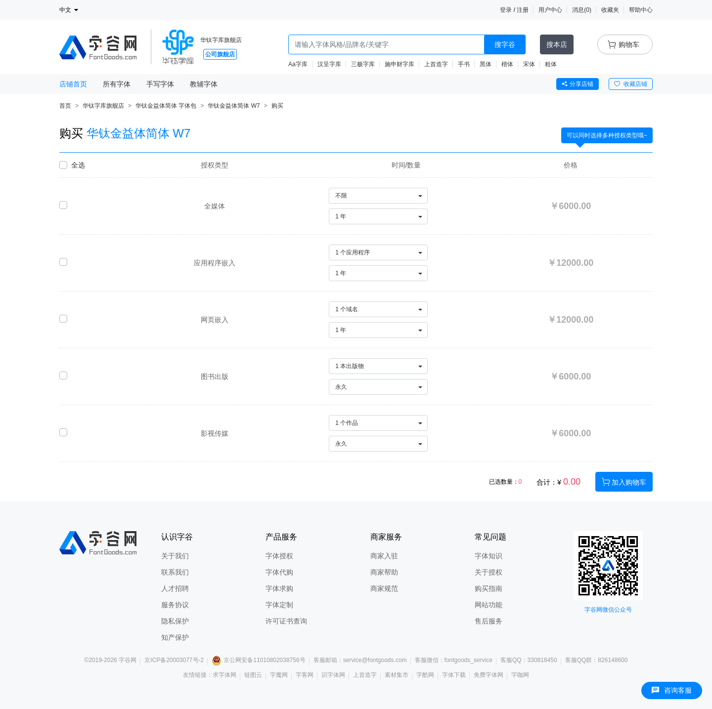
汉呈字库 (329, 64)
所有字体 (117, 84)
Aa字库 (298, 64)
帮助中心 (641, 9)
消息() (581, 9)
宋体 (529, 64)
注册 (523, 9)
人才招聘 (175, 588)
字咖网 (520, 674)
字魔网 (279, 674)
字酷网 (425, 674)
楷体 (507, 64)
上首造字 (436, 64)
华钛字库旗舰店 (221, 40)
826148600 (612, 660)
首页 (65, 105)
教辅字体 (204, 84)
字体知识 (488, 556)
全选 (78, 165)
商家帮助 (384, 572)
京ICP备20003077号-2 (174, 660)
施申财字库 (399, 64)
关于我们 (175, 556)
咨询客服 (672, 690)
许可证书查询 (286, 621)
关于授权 (488, 572)
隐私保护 (175, 621)
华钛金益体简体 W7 (234, 105)
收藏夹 (610, 9)
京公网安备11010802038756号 (258, 660)
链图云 (253, 674)
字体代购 (279, 572)
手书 (464, 64)
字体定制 (279, 605)
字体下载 (454, 674)
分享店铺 (577, 84)
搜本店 (556, 44)
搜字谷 (504, 44)
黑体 (485, 64)
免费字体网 (488, 674)
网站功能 (488, 605)
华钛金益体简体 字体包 (165, 105)
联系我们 (175, 572)
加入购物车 (624, 482)
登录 (506, 9)
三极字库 (363, 64)
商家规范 (384, 588)
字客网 (304, 674)
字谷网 (127, 660)
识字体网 (333, 674)
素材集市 (396, 674)
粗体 (551, 64)
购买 (277, 105)
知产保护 (175, 637)
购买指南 (488, 588)
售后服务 (488, 621)
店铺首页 (73, 84)
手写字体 (160, 84)
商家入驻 (384, 556)
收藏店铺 (630, 84)
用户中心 (550, 9)
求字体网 (224, 674)
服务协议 (175, 605)
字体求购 (279, 588)
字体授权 (279, 556)
